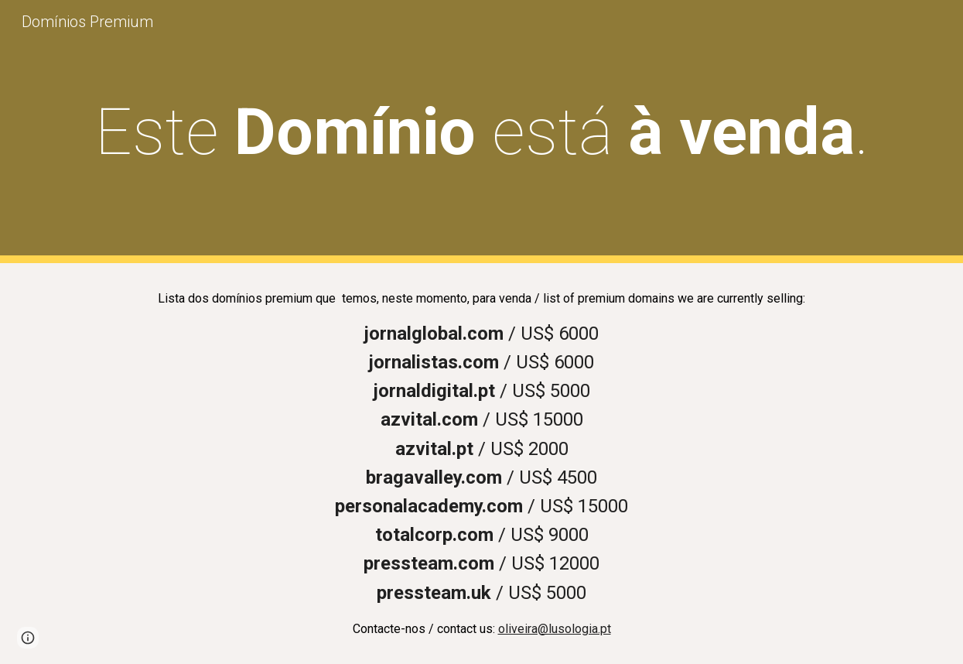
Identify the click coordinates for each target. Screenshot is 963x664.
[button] (28, 638)
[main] (481, 132)
